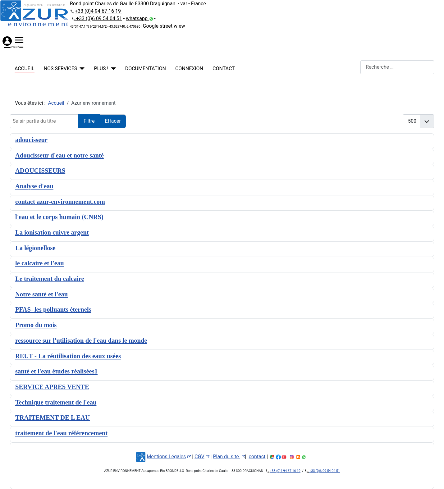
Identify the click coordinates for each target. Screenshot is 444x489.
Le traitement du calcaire (49, 278)
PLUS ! (101, 68)
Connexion (189, 68)
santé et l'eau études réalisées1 (56, 371)
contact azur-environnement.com (60, 201)
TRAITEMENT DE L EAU (52, 417)
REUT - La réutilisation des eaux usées (68, 356)
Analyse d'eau (34, 186)
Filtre (89, 121)
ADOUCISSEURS (40, 170)
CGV (202, 456)
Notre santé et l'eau (41, 294)
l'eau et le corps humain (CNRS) (59, 216)
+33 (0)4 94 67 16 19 (98, 11)
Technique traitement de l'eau (55, 402)
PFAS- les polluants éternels (53, 309)
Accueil (24, 68)
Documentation (145, 68)
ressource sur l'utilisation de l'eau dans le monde (81, 340)
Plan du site (229, 456)
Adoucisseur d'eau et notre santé (59, 155)
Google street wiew (164, 26)
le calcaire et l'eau (39, 263)
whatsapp (137, 18)
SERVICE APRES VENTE (52, 386)
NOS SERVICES (60, 68)
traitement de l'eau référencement (61, 433)
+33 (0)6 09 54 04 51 (99, 18)
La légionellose (35, 247)
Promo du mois (36, 325)
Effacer (113, 121)
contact (224, 68)
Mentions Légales (169, 456)
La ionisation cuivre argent (52, 232)
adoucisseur (31, 139)
